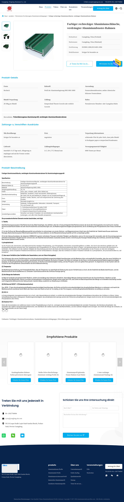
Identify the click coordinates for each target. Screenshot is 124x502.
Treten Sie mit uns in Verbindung (84, 64)
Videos (55, 7)
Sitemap (73, 480)
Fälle (88, 469)
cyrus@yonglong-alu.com (13, 418)
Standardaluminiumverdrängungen (46, 319)
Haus (41, 7)
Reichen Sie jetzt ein (76, 435)
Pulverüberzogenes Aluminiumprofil (69, 319)
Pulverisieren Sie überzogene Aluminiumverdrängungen (31, 16)
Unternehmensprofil (76, 469)
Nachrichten (90, 473)
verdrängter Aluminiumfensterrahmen (21, 319)
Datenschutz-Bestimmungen (22, 499)
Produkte (48, 7)
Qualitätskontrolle (76, 476)
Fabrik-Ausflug (75, 473)
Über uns (63, 7)
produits (11, 16)
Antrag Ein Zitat (103, 8)
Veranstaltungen (86, 7)
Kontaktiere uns (73, 8)
